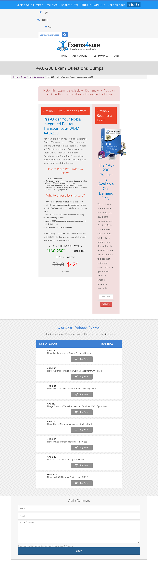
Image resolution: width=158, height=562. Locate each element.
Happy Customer (82, 506)
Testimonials (128, 56)
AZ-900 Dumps (67, 541)
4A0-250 (15, 298)
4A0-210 (15, 338)
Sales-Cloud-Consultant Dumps (67, 535)
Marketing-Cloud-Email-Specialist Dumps (136, 536)
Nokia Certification (36, 80)
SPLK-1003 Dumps (90, 541)
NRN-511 (15, 368)
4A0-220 (15, 358)
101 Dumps (44, 534)
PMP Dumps (21, 534)
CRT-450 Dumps (113, 534)
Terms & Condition (56, 554)
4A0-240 (15, 348)
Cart (144, 56)
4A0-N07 (15, 328)
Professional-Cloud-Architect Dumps (90, 535)
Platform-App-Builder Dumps (21, 542)
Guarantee (39, 554)
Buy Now (136, 299)
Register (14, 19)
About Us (25, 554)
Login (15, 12)
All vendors (108, 56)
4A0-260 (15, 308)
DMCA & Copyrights (94, 554)
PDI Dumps (44, 541)
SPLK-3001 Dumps (113, 541)
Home (92, 56)
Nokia (23, 80)
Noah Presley (82, 501)
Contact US (75, 554)
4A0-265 (15, 318)
